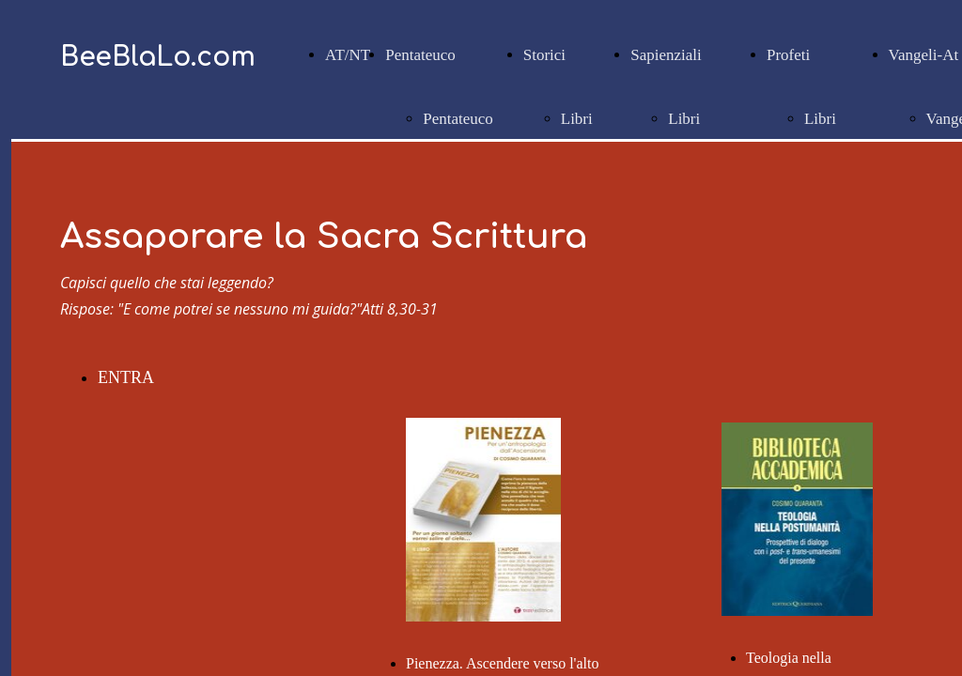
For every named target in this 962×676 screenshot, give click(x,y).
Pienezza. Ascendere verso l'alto (502, 663)
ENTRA (126, 377)
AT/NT (347, 55)
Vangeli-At (924, 55)
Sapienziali (666, 55)
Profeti (788, 55)
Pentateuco (420, 55)
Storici (544, 55)
